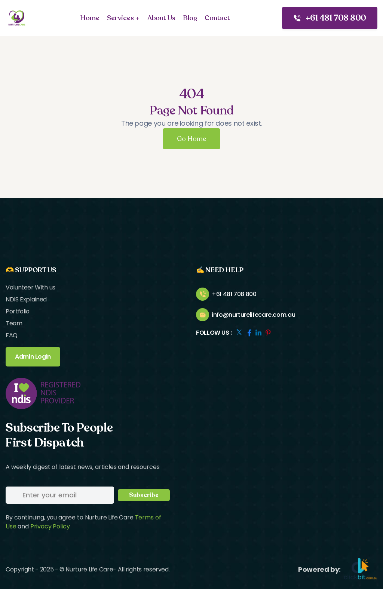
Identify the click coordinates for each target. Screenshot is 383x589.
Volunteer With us (30, 287)
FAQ (12, 335)
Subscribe (144, 495)
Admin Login (33, 356)
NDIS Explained (26, 299)
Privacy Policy (50, 526)
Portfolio (18, 311)
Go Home (191, 138)
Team (14, 323)
